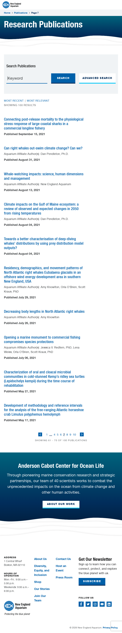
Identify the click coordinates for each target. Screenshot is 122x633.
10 (74, 434)
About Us (40, 559)
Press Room (64, 577)
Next (82, 434)
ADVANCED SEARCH (97, 78)
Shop (37, 582)
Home (7, 12)
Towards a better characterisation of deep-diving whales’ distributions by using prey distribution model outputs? (43, 243)
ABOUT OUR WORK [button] (61, 504)
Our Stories (42, 589)
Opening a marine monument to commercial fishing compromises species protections (42, 339)
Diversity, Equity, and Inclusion (41, 570)
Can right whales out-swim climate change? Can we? (43, 148)
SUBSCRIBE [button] (92, 581)
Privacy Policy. (110, 627)
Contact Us (63, 559)
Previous (40, 434)
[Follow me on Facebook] (81, 604)
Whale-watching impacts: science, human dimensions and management (43, 176)
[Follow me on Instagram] (95, 604)
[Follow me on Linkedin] (109, 604)
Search (63, 78)
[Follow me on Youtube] (102, 604)
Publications (20, 12)
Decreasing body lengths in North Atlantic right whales (44, 311)
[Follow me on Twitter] (88, 604)
